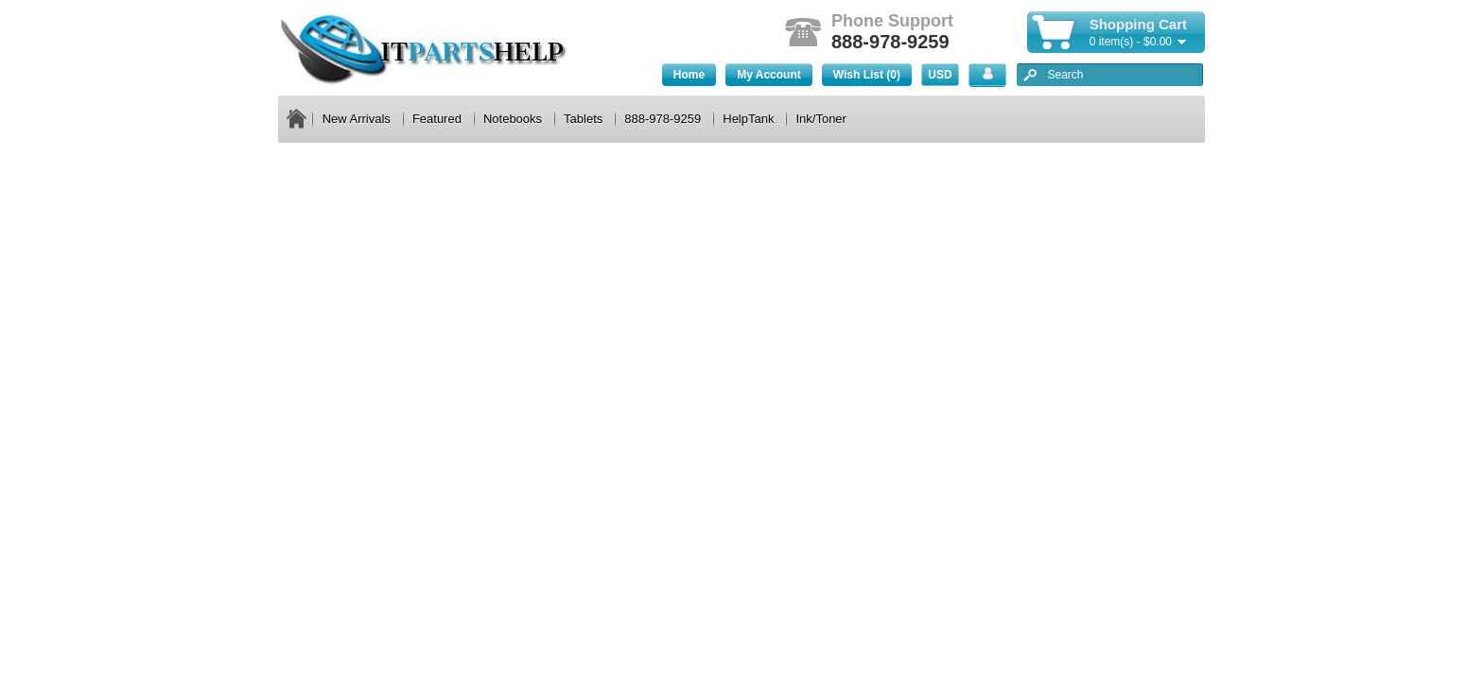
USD (939, 74)
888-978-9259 (662, 119)
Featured (437, 119)
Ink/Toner (820, 119)
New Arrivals (357, 119)
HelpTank (748, 119)
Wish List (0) (866, 74)
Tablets (583, 119)
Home (689, 74)
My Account (769, 74)
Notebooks (512, 119)
